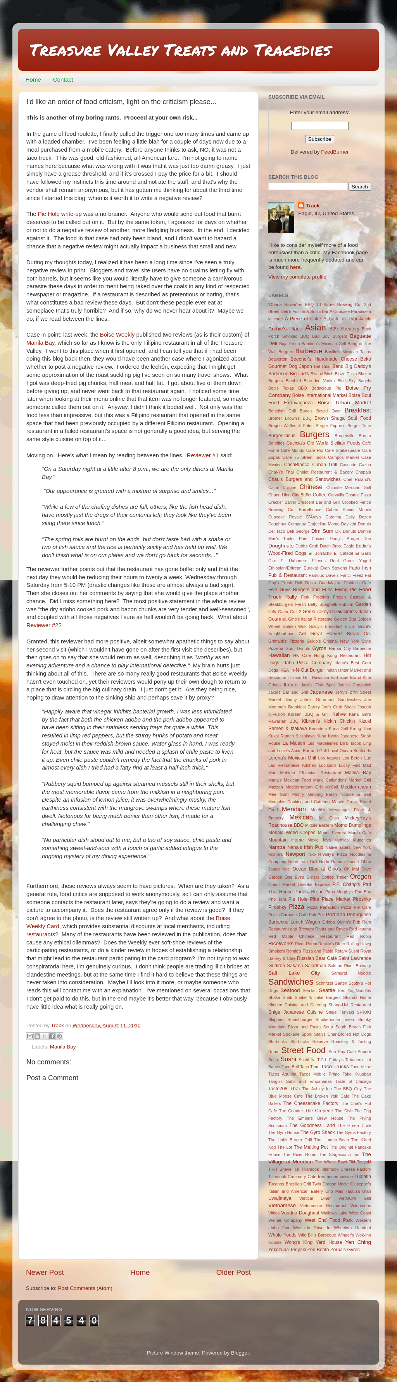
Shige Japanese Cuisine (295, 1012)
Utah (366, 1191)
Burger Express (330, 425)
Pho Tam (277, 899)
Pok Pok (317, 914)
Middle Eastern (319, 825)
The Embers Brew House (315, 1118)
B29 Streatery (344, 329)
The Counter (291, 1110)
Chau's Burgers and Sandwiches (304, 479)
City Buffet (301, 495)
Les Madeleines (322, 743)
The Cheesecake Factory (310, 1103)
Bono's (306, 411)
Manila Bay (40, 343)
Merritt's (318, 809)
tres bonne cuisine (335, 1176)
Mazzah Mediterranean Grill (295, 787)
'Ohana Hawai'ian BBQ (291, 304)
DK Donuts (345, 531)
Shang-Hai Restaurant (349, 1004)
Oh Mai (351, 869)
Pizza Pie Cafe (356, 907)
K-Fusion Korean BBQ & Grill (299, 714)
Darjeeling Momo (323, 524)
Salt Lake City (294, 973)
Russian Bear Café (317, 958)
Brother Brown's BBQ (290, 418)
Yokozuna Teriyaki (287, 1249)
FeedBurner (335, 152)
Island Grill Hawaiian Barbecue (319, 677)
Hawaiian (279, 655)
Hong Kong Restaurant (337, 655)
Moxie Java (319, 840)
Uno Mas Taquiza (342, 1191)
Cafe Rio (314, 450)
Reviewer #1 (203, 455)
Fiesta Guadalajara (323, 582)
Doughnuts (280, 546)
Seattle (327, 990)
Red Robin (359, 936)
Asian (315, 327)
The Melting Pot (311, 1147)
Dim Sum (322, 531)
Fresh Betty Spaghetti (316, 604)
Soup (328, 1027)
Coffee (320, 495)
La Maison (294, 743)
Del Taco (276, 531)
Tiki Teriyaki (360, 1162)
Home (33, 79)
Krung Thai (360, 728)
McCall (331, 787)
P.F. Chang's (346, 884)
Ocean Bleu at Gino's (316, 869)
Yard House (329, 1242)
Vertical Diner (315, 1198)
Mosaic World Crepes (292, 832)
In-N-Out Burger (307, 670)
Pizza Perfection (322, 907)
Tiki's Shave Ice (283, 1169)
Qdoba (328, 922)
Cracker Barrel (282, 502)
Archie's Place (285, 329)
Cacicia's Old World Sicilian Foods (324, 443)
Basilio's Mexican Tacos (348, 351)
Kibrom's (311, 721)
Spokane (291, 1034)
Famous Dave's (323, 575)
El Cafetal (343, 553)
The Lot (285, 1147)
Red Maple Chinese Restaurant (304, 936)
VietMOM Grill (354, 1198)
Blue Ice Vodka (319, 380)
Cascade (348, 464)
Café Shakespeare (342, 450)
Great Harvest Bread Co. (340, 633)
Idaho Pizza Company (306, 662)
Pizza (296, 906)
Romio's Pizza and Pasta (309, 951)
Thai (295, 1088)
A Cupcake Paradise (349, 311)
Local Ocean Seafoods (349, 750)
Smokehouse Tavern (336, 1019)
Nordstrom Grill (302, 861)
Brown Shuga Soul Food (342, 418)
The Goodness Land (312, 1125)
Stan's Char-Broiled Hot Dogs (342, 1034)
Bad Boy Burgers (329, 336)
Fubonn (346, 604)
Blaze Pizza (346, 373)
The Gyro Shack (317, 1132)
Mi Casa (329, 818)
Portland (335, 914)
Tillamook (310, 1169)
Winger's (346, 1235)
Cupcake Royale (285, 517)
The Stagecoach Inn (339, 1154)
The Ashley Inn (316, 1088)
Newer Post (45, 1272)
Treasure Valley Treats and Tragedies (180, 49)
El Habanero (294, 560)
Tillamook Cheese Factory (346, 1169)
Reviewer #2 (42, 625)
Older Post (233, 1272)
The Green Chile (354, 1125)
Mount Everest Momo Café (344, 832)
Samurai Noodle (351, 973)
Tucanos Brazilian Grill (289, 1184)
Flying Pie (346, 589)
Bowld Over (328, 411)
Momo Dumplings (352, 825)
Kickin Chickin (339, 721)
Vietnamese (282, 1205)
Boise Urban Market (344, 402)
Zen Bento (318, 1249)
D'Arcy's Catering (323, 517)
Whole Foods (282, 1235)
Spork (306, 1034)
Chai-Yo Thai (281, 472)
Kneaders (318, 728)
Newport (295, 854)
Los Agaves (329, 758)
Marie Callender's (330, 780)
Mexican (300, 817)
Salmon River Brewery (349, 965)
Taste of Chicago (353, 1081)
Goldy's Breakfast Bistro (332, 626)
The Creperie (319, 1110)
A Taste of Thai (340, 319)
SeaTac (309, 990)
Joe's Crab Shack (339, 707)
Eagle (348, 546)
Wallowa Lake (334, 1213)
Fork (305, 597)
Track (312, 206)
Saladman (315, 965)
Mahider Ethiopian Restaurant (310, 772)
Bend (337, 366)
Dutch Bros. (331, 546)
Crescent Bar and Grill (318, 502)
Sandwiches (290, 982)
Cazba (365, 464)
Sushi (289, 1058)
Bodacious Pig (326, 388)
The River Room (299, 1154)
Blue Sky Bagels (354, 380)
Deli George (298, 531)
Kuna (321, 736)
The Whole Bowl (331, 1162)
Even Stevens (333, 568)
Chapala (363, 472)
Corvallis (336, 495)
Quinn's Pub (349, 922)
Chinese (311, 486)
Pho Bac (363, 891)
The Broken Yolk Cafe (327, 1096)
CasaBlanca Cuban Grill (310, 464)
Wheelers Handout (352, 1227)
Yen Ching (358, 1242)
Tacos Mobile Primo (319, 1074)
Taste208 (277, 1088)
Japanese (321, 692)
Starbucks (277, 1041)
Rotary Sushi (347, 951)
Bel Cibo (322, 366)
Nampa (276, 847)
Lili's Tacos (350, 743)
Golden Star (345, 619)
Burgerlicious (281, 435)
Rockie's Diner (331, 943)
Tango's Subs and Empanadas (300, 1081)
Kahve (338, 714)
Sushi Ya (307, 1059)
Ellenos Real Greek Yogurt (341, 560)
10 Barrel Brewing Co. (339, 304)
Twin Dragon (324, 1184)
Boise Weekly (117, 335)
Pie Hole (297, 899)
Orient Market (281, 884)
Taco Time (309, 1066)
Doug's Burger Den (350, 538)
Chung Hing (279, 495)
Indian (331, 670)
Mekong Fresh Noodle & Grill (339, 794)
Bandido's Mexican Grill (324, 343)
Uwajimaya (279, 1198)
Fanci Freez (351, 575)
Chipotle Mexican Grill (348, 487)
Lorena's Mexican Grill (292, 758)
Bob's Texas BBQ (287, 388)
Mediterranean (356, 787)
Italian (290, 685)
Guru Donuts (297, 648)
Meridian (294, 809)
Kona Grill (338, 728)
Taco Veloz (360, 1066)
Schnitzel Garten (331, 983)
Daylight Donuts (356, 524)
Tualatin (362, 1176)
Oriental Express (314, 884)
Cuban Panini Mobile (348, 509)
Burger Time (359, 425)
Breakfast (358, 410)
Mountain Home (286, 840)
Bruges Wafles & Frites (291, 425)
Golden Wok (294, 626)
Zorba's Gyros (345, 1249)
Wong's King (298, 1242)
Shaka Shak (280, 997)
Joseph (364, 707)
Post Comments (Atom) (85, 1288)
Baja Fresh (289, 343)
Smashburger (300, 1019)
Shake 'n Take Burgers (317, 997)
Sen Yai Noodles (354, 990)
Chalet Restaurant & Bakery (325, 472)
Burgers (315, 434)
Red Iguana (360, 929)
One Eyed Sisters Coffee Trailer (316, 877)
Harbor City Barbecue (350, 648)
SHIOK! (364, 1012)
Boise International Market (319, 395)
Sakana (295, 965)
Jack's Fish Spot (318, 684)
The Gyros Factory (353, 1132)
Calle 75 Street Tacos (304, 457)
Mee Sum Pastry (286, 794)
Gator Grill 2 (289, 611)
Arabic (365, 318)
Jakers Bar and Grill (288, 692)
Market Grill (360, 780)
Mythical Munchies (352, 840)
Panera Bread (309, 892)
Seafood (290, 990)
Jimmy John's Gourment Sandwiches (323, 699)
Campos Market (343, 457)
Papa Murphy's (339, 891)
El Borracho (320, 553)
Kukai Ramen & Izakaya (291, 736)
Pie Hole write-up (60, 214)
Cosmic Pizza (358, 495)
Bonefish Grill (282, 411)
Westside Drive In (312, 1227)
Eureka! (311, 568)
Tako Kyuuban (357, 1074)
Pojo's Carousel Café (288, 914)
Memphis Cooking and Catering (299, 801)
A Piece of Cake (303, 319)
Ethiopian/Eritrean (285, 568)
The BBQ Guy (348, 1088)
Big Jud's (299, 373)
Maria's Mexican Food (289, 780)
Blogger (240, 1353)
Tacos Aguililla (282, 1074)
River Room (306, 943)
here (295, 267)
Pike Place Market (330, 899)
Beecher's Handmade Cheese (323, 359)
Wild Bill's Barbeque (317, 1235)
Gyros (319, 648)
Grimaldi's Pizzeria (286, 641)
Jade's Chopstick (354, 684)
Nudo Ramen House (339, 861)
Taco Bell (290, 1066)
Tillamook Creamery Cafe (292, 1176)
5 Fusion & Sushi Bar (308, 311)
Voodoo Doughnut (300, 1213)
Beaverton (277, 359)
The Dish (343, 1110)
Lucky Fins (349, 765)
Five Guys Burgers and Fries (300, 589)
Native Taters (337, 847)
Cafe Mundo (292, 450)
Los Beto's (352, 758)
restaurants (40, 934)
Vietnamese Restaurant (323, 1205)
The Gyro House (283, 1132)
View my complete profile (297, 277)
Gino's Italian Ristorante (310, 619)
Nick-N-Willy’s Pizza (327, 854)
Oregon (360, 876)
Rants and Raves (331, 929)
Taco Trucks (335, 1066)
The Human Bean (331, 1139)
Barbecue (308, 350)
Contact (63, 79)
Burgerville (344, 435)
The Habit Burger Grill (290, 1139)
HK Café (302, 655)
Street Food (303, 1050)
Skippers (276, 1019)
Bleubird (293, 380)
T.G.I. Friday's (330, 1059)
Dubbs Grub (306, 546)
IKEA (284, 670)
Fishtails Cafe (357, 582)
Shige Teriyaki (340, 1012)
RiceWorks (280, 943)
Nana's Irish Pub (305, 847)
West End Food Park (329, 1220)
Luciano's (327, 765)
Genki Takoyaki (319, 611)
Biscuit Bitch (322, 373)
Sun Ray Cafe (342, 1051)
